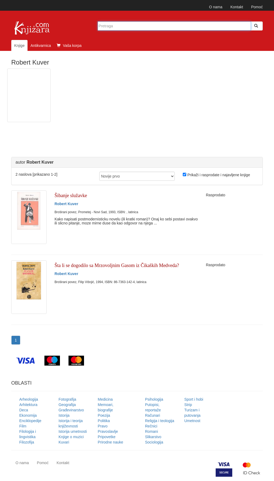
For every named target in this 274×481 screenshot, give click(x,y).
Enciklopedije (30, 421)
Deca (23, 410)
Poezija (104, 415)
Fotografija (67, 399)
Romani (151, 431)
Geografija (67, 405)
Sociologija (154, 442)
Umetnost (192, 421)
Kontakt (236, 7)
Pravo (103, 426)
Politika (104, 421)
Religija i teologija (159, 421)
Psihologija (154, 399)
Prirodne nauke (110, 442)
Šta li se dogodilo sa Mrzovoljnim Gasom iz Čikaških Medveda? (117, 265)
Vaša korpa (69, 45)
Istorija (64, 415)
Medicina (105, 399)
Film (22, 426)
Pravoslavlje (108, 431)
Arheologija (28, 399)
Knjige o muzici (71, 437)
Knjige (19, 45)
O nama (215, 7)
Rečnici (151, 426)
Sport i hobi (193, 399)
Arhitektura (28, 405)
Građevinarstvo (71, 410)
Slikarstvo (153, 437)
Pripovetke (106, 437)
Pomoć (257, 7)
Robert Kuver (66, 204)
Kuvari (64, 442)
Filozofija (26, 442)
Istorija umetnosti (73, 431)
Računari (152, 415)
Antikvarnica (41, 45)
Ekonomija (28, 415)
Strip (188, 405)
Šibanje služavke (71, 195)
